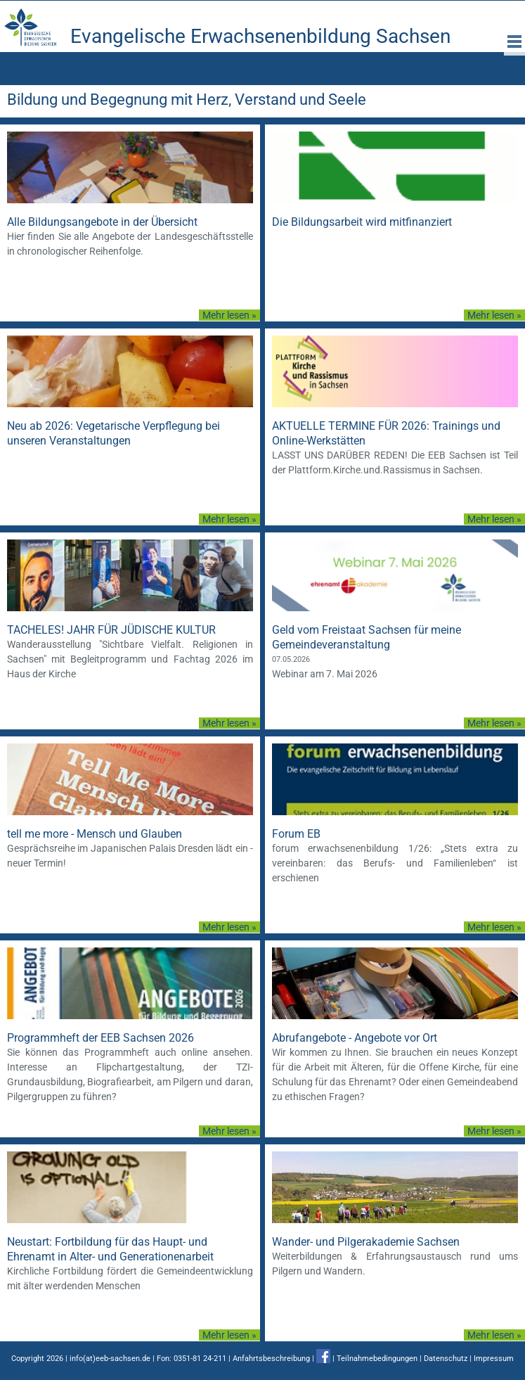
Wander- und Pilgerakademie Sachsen (366, 1241)
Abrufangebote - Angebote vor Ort (354, 1037)
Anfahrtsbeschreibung (271, 1358)
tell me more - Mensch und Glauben (94, 834)
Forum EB (296, 834)
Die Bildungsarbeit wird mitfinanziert (362, 222)
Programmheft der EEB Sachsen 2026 (100, 1037)
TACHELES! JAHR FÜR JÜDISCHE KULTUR (111, 630)
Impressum (494, 1358)
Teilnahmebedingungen (377, 1358)
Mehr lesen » (229, 315)
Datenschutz (445, 1358)
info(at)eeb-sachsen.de (110, 1358)
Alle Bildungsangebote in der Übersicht (102, 222)
